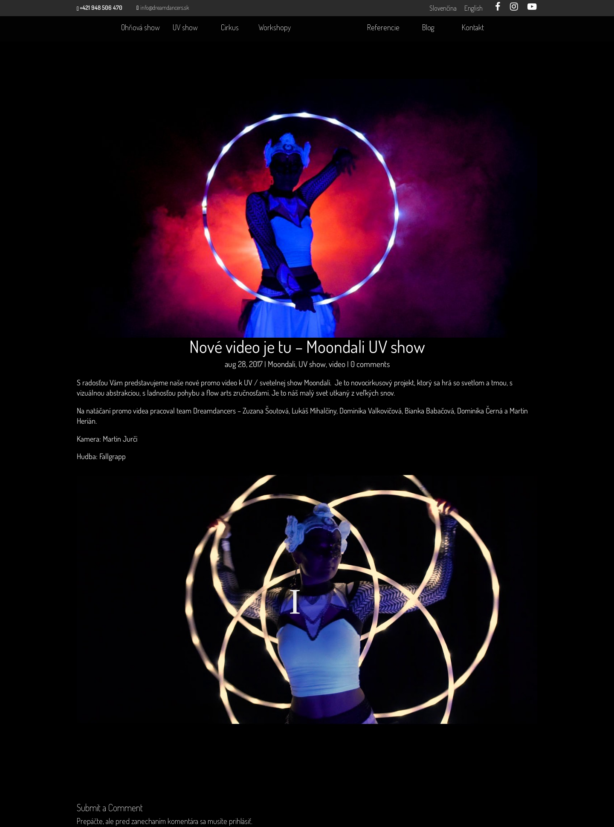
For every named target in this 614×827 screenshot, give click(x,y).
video (337, 367)
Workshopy (274, 28)
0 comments (370, 367)
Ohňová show (140, 28)
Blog (428, 28)
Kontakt (473, 28)
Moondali (281, 367)
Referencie (383, 28)
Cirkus (230, 28)
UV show (185, 28)
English (472, 8)
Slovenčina (442, 8)
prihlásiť (240, 821)
